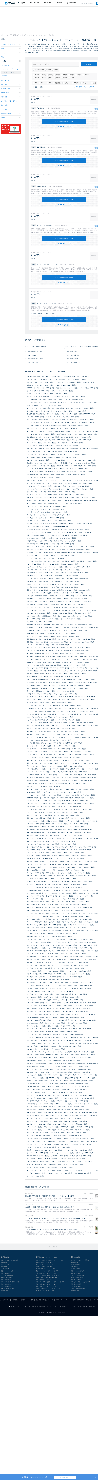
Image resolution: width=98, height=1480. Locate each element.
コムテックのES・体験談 (34, 1075)
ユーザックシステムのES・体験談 (37, 1057)
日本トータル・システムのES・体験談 (62, 691)
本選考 (48, 70)
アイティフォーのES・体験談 (57, 688)
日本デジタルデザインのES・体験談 (37, 780)
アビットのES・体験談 (50, 867)
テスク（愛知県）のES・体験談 (75, 769)
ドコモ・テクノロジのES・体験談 (63, 532)
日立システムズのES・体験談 (35, 417)
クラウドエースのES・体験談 (61, 1109)
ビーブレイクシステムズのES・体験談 (38, 913)
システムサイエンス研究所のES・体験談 (39, 1020)
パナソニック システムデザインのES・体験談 (40, 720)
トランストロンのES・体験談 (78, 598)
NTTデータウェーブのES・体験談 (37, 682)
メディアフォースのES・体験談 (83, 1006)
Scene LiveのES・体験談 (34, 1112)
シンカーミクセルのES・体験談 (75, 474)
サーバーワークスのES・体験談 (36, 1086)
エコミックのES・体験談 (56, 1057)
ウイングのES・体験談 (66, 1167)
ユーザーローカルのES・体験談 (73, 500)
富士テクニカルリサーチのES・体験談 (38, 902)
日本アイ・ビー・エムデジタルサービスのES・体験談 (43, 1098)
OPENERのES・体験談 (34, 792)
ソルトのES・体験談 (90, 775)
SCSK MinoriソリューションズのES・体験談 (80, 939)
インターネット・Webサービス (10, 69)
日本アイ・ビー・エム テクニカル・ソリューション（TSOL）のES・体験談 (49, 520)
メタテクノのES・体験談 (70, 1003)
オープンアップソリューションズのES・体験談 (78, 1150)
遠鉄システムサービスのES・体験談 (60, 829)
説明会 (55, 70)
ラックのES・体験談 (71, 483)
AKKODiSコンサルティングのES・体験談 (39, 489)
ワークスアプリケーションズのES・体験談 (68, 382)
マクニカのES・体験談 (33, 451)
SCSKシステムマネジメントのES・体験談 (79, 1161)
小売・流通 (11, 109)
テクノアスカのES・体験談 (53, 838)
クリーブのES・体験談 (88, 795)
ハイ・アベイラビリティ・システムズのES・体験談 (73, 630)
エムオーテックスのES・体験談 (86, 610)
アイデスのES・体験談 (62, 916)
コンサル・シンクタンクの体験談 (80, 1260)
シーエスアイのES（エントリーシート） (37, 352)
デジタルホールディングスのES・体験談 (57, 1095)
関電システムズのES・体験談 (35, 535)
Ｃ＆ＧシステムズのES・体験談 (58, 751)
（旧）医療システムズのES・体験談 (79, 974)
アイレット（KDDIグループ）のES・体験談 (40, 1063)
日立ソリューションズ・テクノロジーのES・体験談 (68, 593)
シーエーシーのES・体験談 (49, 775)
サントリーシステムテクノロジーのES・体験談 (53, 783)
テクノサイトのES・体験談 (57, 951)
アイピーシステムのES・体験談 (62, 942)
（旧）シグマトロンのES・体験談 (77, 1023)
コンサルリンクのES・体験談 (75, 1141)
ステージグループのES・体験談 (53, 1075)
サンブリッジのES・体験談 (35, 1095)
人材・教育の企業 (6, 1273)
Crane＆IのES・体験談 (88, 1055)
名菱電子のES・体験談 (68, 610)
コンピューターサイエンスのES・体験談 (39, 1124)
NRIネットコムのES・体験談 (68, 1031)
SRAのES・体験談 (54, 682)
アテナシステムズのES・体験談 (72, 838)
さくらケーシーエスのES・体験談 (60, 1014)
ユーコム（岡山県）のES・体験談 (37, 930)
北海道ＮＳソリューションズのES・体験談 (39, 749)
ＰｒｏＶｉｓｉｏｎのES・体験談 (88, 708)
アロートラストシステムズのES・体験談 (63, 902)
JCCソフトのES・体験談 (61, 760)
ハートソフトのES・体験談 (76, 734)
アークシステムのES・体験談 (59, 1080)
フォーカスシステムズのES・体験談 (85, 847)
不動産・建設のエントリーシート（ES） (47, 1277)
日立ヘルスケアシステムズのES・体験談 (57, 907)
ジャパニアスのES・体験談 (35, 1023)
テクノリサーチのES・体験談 (35, 953)
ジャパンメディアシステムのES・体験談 (68, 720)
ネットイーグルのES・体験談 (49, 910)
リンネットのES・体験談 (68, 844)
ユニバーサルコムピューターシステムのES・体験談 (70, 1063)
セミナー (66, 83)
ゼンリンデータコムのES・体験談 (56, 1066)
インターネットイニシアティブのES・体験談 (80, 419)
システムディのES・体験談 (35, 1037)
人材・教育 (11, 84)
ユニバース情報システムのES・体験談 (53, 850)
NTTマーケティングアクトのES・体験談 (52, 474)
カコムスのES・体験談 (33, 904)
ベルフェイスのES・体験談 (50, 1083)
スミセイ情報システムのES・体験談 (67, 448)
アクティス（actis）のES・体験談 (65, 1069)
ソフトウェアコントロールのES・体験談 (85, 434)
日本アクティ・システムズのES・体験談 (63, 725)
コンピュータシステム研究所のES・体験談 (66, 815)
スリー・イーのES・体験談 (79, 668)
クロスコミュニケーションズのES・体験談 (39, 876)
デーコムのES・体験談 (66, 896)
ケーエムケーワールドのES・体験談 (37, 679)
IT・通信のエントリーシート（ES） (45, 1268)
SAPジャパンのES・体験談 (69, 414)
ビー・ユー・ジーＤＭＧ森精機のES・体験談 (40, 723)
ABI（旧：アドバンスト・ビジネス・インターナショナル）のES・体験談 (48, 801)
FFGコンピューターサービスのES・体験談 (58, 873)
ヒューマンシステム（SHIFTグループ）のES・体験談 (62, 988)
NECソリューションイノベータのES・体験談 (40, 393)
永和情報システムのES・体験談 (36, 734)
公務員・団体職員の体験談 (78, 1288)
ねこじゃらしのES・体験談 (67, 699)
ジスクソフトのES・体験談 (70, 1037)
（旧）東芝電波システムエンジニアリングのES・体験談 (43, 705)
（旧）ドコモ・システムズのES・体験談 (39, 532)
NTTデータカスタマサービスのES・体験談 (69, 466)
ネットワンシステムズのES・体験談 (37, 419)
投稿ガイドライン (16, 1306)
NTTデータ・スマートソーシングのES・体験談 (75, 529)
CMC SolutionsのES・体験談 (78, 884)
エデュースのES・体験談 (77, 852)
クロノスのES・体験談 (49, 630)
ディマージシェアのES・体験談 (79, 662)
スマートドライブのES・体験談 (78, 1101)
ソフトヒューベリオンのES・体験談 (37, 1014)
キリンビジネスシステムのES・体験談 (70, 775)
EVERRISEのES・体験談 (53, 665)
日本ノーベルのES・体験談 (61, 818)
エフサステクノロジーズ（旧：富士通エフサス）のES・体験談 (45, 408)
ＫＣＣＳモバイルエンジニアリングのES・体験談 (68, 812)
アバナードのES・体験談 (34, 1060)
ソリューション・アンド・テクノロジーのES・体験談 (69, 731)
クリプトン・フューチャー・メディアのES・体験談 (42, 497)
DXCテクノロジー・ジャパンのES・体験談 (68, 1118)
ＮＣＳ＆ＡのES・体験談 (52, 1037)
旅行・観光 (11, 97)
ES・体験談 (47, 3)
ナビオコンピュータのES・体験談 (55, 737)
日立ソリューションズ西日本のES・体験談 (39, 812)
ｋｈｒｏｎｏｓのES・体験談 (77, 783)
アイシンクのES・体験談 (34, 1130)
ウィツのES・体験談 (52, 1031)
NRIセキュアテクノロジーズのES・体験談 (82, 1138)
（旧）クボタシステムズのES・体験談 (57, 535)
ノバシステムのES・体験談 (35, 962)
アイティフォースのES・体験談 (36, 795)
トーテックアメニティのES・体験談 (65, 708)
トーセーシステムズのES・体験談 (54, 971)
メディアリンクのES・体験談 (86, 679)
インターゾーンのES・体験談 (57, 1106)
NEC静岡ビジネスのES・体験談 (36, 827)
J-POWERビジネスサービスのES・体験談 (39, 486)
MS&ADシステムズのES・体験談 (62, 613)
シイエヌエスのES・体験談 (70, 890)
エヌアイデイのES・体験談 (83, 437)
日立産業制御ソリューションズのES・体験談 (40, 572)
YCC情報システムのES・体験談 (69, 997)
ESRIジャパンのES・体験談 (35, 899)
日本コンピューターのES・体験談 (55, 962)
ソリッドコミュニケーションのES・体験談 (73, 953)
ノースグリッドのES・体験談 (86, 699)
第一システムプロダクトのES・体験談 (38, 847)
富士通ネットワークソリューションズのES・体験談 (42, 463)
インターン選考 (38, 70)
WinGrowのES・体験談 (67, 1083)
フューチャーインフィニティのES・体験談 (39, 815)
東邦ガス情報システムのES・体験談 (37, 590)
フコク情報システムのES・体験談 (59, 980)
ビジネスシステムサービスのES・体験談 (85, 1104)
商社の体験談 (74, 1266)
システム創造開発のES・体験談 (75, 1017)
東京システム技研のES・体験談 (36, 870)
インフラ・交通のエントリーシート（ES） (47, 1275)
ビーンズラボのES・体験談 (62, 749)
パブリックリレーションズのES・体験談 (65, 694)
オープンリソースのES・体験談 (74, 399)
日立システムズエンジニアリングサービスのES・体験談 (71, 572)
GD (49, 83)
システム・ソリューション (9, 72)
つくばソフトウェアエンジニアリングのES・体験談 (69, 858)
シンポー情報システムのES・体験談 (58, 870)
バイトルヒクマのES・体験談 (72, 1046)
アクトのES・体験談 (64, 1147)
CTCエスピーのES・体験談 (63, 1104)
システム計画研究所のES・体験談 (37, 688)
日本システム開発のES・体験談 (84, 754)
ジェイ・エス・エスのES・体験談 (37, 803)
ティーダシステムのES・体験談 (71, 705)
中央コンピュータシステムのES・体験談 (79, 440)
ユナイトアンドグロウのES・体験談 (81, 1095)
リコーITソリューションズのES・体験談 (39, 613)
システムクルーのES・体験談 (35, 824)
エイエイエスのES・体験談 (81, 873)
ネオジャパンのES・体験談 (58, 506)
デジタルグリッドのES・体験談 (72, 1170)
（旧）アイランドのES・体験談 (75, 827)
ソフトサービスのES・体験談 (35, 1031)
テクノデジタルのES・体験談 (81, 1008)
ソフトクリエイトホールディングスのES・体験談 (41, 659)
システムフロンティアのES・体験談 (81, 907)
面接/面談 (57, 83)
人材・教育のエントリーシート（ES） (46, 1273)
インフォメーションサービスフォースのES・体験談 (77, 809)
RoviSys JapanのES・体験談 (82, 1173)
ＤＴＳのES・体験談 (33, 422)
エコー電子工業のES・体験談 (35, 653)
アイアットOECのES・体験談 (53, 1164)
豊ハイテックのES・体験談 (35, 737)
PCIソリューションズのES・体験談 (37, 676)
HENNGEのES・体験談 (84, 1069)
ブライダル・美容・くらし (11, 101)
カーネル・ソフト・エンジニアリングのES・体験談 (69, 968)
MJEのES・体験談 (32, 671)
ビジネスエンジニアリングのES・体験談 (82, 642)
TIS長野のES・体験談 (77, 561)
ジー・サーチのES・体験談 (84, 596)
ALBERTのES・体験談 (67, 1127)
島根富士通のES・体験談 (60, 598)
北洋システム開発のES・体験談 (36, 948)
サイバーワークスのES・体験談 (76, 737)
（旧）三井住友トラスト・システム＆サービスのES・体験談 (45, 399)
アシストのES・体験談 (56, 676)
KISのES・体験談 (32, 783)
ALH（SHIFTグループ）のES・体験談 (74, 665)
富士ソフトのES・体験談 (69, 457)
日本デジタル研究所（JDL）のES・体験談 (71, 495)
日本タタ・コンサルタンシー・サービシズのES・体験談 (43, 396)
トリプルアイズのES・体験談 (84, 1127)
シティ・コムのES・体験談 (88, 1003)
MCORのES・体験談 (52, 1055)
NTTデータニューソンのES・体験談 (57, 824)
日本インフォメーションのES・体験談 (38, 852)
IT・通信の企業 (5, 1268)
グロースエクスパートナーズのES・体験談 (73, 904)
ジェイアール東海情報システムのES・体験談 (63, 590)
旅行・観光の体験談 (76, 1279)
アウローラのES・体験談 (86, 1052)
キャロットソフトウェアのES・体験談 (38, 777)
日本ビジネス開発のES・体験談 (36, 991)
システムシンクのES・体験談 (35, 1003)
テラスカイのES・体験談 (34, 503)
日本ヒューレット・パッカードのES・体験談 (40, 382)
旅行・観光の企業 (6, 1279)
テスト (42, 83)
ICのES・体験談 (49, 878)
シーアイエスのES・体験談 (88, 777)
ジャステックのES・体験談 (86, 422)
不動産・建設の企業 (6, 1277)
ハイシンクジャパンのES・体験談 (68, 714)
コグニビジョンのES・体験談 (85, 789)
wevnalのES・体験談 (82, 1083)
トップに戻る (52, 1246)
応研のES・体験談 (53, 1026)
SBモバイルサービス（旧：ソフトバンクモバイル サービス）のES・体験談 (49, 480)
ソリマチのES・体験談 (54, 795)
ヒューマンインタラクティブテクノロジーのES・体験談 (43, 809)
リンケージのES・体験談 (53, 1003)
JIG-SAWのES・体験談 (88, 497)
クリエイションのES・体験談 (79, 864)
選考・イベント (34, 3)
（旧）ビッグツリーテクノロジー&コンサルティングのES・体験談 (77, 671)
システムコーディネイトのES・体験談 (86, 682)
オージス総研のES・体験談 (83, 532)
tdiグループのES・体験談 (68, 422)
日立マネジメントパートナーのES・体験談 (61, 596)
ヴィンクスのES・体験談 (47, 798)
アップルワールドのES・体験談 (36, 1173)
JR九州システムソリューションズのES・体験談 (62, 538)
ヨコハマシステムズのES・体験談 (37, 751)
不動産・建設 (11, 92)
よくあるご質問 (29, 1306)
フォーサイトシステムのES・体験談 (81, 780)
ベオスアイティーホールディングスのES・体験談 (41, 1147)
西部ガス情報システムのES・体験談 (37, 544)
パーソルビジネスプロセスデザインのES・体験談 (41, 402)
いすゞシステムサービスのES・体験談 (38, 526)
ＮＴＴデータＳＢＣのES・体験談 (37, 1006)
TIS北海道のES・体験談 (34, 564)
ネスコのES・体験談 (62, 1115)
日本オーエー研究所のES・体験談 (37, 922)
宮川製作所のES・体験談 (52, 887)
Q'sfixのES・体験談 (84, 590)
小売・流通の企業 (6, 1286)
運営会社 (15, 1300)
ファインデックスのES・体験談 (59, 780)
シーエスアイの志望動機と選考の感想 (36, 346)
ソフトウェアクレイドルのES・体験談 (64, 746)
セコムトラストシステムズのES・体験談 (62, 544)
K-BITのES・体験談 (61, 723)
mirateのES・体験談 (53, 1086)
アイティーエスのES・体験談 (35, 873)
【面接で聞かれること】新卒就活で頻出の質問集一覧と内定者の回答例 (51, 1229)
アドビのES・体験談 (33, 1101)
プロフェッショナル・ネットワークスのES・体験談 (68, 1000)
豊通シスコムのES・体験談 (35, 549)
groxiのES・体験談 (85, 1144)
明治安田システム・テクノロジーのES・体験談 (41, 428)
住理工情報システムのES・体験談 (37, 1040)
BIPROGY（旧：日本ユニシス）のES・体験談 (40, 388)
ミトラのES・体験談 (81, 772)
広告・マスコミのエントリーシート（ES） (47, 1271)
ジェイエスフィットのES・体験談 (55, 549)
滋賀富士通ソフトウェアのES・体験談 (66, 575)
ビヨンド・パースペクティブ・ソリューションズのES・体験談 (76, 639)
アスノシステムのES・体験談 (52, 1060)
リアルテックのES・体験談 (35, 985)
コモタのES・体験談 (85, 1029)
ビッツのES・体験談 (33, 775)
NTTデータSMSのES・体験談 (60, 526)
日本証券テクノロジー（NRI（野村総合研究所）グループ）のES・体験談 (67, 650)
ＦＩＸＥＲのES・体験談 (34, 1043)
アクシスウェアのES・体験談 (35, 665)
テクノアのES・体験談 (33, 850)
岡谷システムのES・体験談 (59, 852)
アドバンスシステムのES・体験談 (72, 922)
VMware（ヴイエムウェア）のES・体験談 (66, 627)
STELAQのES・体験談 (50, 1158)
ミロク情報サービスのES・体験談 (55, 471)
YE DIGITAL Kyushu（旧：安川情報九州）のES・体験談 (43, 890)
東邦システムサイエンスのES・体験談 (38, 841)
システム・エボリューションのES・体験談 (78, 1057)
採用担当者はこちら (43, 1306)
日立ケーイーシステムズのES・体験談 (83, 1014)
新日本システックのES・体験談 (80, 916)
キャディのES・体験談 (47, 1101)
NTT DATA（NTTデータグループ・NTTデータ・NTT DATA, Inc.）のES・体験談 (65, 376)
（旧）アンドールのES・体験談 (82, 985)
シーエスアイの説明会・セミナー (35, 358)
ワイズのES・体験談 (33, 714)
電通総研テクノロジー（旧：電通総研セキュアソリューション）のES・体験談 (50, 624)
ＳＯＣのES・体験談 (60, 974)
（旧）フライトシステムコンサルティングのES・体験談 (43, 1034)
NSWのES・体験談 (32, 474)
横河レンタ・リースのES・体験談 (69, 497)
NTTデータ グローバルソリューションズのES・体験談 (43, 529)
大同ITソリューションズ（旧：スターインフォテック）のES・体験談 (47, 766)
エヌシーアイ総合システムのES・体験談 (79, 832)
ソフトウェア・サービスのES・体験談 (77, 469)
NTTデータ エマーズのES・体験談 (78, 1066)
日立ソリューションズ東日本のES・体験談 (77, 567)
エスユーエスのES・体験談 (76, 1106)
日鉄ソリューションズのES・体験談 (62, 391)
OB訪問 (75, 83)
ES (35, 83)
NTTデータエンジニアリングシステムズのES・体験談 (61, 893)
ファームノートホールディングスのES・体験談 (41, 636)
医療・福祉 (11, 105)
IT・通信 (11, 61)
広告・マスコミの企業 (7, 1271)
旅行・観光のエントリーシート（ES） (46, 1279)
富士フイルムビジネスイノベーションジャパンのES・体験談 (45, 483)
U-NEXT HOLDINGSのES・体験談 (65, 385)
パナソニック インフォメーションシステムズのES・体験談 (45, 567)
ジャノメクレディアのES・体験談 (72, 887)
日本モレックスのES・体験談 (66, 492)
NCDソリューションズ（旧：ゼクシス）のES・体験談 (43, 881)
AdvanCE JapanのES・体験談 (36, 821)
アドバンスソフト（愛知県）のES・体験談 (65, 1144)
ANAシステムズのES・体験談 (83, 523)
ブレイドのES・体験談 (50, 699)
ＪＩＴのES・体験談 (83, 902)
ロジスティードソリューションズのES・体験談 (41, 454)
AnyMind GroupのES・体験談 (35, 1066)
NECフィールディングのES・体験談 (72, 607)
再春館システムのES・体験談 (64, 994)
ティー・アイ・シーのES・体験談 (63, 1011)
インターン (84, 83)
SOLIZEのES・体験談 (70, 451)
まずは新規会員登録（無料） (64, 121)
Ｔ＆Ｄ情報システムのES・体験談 (37, 980)
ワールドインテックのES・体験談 (61, 702)
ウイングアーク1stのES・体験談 (58, 930)
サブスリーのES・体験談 (34, 699)
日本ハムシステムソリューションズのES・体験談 (41, 584)
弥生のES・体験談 (51, 896)
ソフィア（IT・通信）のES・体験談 (80, 1156)
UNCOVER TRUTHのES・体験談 (36, 662)
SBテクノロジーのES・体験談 (70, 1098)
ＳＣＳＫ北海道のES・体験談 (35, 832)
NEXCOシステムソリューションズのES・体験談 (41, 806)
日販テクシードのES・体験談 (71, 1060)
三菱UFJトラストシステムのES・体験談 (69, 806)
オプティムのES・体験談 (57, 1049)
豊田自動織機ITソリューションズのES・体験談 (56, 1089)
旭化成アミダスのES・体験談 (55, 1017)
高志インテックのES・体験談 (70, 564)
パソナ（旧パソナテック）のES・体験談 (61, 601)
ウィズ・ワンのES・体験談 (50, 904)
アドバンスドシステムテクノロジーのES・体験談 (77, 948)
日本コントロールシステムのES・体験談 (39, 1000)
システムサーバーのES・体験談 (84, 896)
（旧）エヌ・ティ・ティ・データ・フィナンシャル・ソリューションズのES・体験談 (52, 1052)
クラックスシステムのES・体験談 (81, 855)
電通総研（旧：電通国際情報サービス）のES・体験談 (43, 414)
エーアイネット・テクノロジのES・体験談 (39, 431)
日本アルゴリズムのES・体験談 (66, 728)
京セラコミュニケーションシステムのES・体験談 (41, 492)
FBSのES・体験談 (56, 757)
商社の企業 (4, 1266)
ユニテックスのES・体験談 (56, 769)
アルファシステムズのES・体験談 (37, 951)
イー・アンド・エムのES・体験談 (66, 878)
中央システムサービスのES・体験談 (80, 751)
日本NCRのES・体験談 (52, 1078)
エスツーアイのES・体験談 (35, 838)
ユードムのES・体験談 (77, 870)
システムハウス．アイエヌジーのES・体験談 (64, 777)
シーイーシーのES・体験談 (35, 469)
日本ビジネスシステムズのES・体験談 (73, 396)
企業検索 (23, 3)
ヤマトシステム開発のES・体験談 (78, 425)
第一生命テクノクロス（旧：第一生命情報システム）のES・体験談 (46, 411)
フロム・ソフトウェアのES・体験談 (37, 668)
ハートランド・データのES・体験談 (81, 919)
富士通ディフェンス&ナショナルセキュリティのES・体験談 (44, 1150)
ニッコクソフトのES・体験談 (35, 988)
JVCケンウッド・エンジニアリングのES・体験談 (41, 864)
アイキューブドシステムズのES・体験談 (39, 1144)
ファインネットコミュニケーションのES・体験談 (41, 1029)
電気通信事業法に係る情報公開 (82, 1300)
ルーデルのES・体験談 (47, 1115)
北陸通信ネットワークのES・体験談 (37, 581)
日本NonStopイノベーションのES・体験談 (39, 858)
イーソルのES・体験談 (33, 457)
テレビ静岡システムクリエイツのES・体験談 (55, 919)
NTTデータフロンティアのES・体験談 (78, 549)
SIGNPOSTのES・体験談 (34, 1164)
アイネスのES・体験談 (58, 460)
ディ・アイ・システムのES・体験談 (62, 847)
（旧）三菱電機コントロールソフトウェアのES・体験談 (43, 610)
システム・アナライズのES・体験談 (62, 772)
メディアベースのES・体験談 (69, 982)
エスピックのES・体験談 (64, 434)
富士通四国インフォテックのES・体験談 (39, 598)
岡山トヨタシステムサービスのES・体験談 (64, 913)
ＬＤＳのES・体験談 (76, 766)
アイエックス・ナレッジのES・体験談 (66, 445)
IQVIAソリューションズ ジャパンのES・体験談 (80, 408)
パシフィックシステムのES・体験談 (78, 486)
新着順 (92, 87)
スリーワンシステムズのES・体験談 (37, 740)
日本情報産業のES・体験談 (79, 535)
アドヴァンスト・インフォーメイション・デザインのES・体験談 (62, 792)
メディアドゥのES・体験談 (48, 671)
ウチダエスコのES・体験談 (85, 711)
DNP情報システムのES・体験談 (62, 546)
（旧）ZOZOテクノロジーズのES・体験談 (62, 679)
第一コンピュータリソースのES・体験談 (39, 746)
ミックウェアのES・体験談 (35, 907)
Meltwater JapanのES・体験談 (59, 642)
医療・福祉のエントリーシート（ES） (46, 1284)
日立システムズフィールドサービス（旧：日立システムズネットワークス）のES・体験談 (53, 570)
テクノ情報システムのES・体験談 (86, 876)
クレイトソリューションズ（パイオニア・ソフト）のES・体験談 (64, 899)
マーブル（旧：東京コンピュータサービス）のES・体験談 (44, 743)
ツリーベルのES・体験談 (34, 1127)
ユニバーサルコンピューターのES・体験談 (39, 717)
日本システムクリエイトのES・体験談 (60, 803)
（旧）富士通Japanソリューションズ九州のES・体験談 (43, 578)
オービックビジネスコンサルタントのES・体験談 (81, 460)
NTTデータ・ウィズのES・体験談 (68, 659)
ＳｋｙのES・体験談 (90, 466)
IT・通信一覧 (5, 66)
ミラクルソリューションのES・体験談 (56, 884)
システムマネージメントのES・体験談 (53, 685)
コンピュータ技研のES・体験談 (36, 1092)
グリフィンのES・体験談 (68, 881)
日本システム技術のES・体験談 (63, 754)
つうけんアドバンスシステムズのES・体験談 (58, 985)
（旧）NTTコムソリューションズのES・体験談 (41, 434)
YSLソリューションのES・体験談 (76, 927)
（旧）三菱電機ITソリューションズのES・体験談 (64, 581)
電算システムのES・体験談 (83, 1040)
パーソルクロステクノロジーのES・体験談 (39, 1138)
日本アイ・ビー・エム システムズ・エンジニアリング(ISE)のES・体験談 (48, 515)
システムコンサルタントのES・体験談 (64, 711)
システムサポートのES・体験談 (77, 656)
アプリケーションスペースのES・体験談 (39, 942)
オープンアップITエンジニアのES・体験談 (39, 968)
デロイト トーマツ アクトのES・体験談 (60, 1006)
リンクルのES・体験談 (33, 1083)
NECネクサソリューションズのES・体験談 (70, 443)
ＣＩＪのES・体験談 (81, 994)
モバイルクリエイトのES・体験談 (37, 786)
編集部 (23, 1300)
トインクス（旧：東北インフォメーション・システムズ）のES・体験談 (48, 561)
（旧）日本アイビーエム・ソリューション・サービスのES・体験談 (46, 425)
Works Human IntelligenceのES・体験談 (81, 1080)
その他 (71, 78)
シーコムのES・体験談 (81, 1011)
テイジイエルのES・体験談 (35, 893)
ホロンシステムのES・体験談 (35, 835)
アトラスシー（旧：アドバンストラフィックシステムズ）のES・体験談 (48, 965)
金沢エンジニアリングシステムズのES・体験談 (41, 728)
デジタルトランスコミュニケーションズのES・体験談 (43, 982)
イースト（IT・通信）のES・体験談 (37, 1132)
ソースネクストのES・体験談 (88, 659)
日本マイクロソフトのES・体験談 (37, 379)
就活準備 (59, 3)
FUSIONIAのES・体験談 (57, 1132)
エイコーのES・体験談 (54, 948)
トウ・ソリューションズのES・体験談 (38, 772)
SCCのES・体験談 (54, 786)
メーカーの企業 (5, 1264)
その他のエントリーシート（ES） (45, 1290)
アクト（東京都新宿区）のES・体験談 (38, 725)
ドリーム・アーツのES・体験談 (72, 977)
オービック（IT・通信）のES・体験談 (38, 391)
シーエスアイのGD (30, 355)
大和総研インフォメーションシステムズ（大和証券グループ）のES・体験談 (49, 936)
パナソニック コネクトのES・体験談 (50, 405)
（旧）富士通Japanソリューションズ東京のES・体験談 (43, 477)
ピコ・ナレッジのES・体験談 (35, 896)
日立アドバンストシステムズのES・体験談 (39, 974)
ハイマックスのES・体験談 (35, 471)
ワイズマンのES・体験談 (51, 997)
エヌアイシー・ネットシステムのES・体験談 (40, 1118)
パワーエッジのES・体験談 (72, 757)
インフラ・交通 (11, 88)
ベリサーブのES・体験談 (34, 971)
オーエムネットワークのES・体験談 (37, 1153)
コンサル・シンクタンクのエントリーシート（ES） (50, 1260)
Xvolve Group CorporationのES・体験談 (62, 1153)
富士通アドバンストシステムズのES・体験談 (40, 575)
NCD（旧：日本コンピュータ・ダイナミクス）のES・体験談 (64, 835)
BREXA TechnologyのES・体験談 (58, 662)
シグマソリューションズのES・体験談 (38, 945)
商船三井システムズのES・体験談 (37, 601)
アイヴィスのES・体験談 (72, 821)
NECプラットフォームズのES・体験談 (38, 460)
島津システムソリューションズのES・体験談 (67, 541)
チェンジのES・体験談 (50, 503)
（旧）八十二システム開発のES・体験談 (39, 711)
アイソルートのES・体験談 (50, 619)
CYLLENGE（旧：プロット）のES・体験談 (40, 708)
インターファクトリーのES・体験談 (37, 1121)
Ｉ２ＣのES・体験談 (55, 925)
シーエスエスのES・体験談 (35, 878)
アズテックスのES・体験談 (35, 884)
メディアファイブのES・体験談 (75, 653)
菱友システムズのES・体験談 (66, 616)
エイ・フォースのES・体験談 (35, 1176)
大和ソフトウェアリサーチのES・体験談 (61, 1040)
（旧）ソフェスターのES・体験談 (52, 451)
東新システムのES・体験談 (55, 821)
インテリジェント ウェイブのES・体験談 (39, 546)
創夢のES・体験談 (71, 933)
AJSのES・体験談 (91, 561)
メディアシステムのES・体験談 (70, 1055)
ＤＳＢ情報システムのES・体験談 (64, 876)
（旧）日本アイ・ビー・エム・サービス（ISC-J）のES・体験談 (46, 509)
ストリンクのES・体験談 (79, 1089)
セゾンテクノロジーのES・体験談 (55, 440)
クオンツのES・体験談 (76, 956)
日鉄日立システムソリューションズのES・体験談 (41, 639)
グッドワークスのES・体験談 (86, 867)
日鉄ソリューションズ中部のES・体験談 (39, 818)
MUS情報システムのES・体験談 (36, 956)
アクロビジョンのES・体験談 (55, 861)
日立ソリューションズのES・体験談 (66, 388)
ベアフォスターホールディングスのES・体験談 (84, 930)
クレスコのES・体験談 (85, 483)
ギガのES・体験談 (54, 922)
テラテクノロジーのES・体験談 (82, 829)
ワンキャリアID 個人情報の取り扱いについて (83, 1306)
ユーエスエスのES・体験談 (65, 798)
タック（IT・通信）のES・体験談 (78, 1124)
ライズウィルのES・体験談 (65, 697)
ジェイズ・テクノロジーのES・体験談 (38, 1161)
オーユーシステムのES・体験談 (57, 734)
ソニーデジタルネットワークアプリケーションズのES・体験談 (45, 933)
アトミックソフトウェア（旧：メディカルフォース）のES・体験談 (46, 1135)
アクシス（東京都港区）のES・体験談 (53, 1141)
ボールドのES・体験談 (33, 619)
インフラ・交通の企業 (7, 1275)
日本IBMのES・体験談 (33, 376)
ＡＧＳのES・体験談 (52, 953)
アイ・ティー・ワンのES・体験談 (83, 803)
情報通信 (4, 75)
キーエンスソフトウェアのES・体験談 (78, 648)
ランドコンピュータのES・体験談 (37, 925)
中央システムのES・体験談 (51, 564)
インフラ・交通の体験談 (77, 1275)
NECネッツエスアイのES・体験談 (67, 428)
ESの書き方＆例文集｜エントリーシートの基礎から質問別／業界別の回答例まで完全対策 (57, 1218)
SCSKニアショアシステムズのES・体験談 (39, 927)
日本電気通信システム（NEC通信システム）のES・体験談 (67, 604)
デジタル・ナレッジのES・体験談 (85, 697)
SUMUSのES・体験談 (59, 1124)
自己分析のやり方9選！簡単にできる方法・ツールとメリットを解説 (49, 1196)
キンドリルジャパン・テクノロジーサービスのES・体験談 (44, 1170)
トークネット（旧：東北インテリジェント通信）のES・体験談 (45, 558)
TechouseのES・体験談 (75, 1135)
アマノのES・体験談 (56, 1121)
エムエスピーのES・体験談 (61, 489)
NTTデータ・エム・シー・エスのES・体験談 (40, 552)
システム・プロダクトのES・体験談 (37, 1046)
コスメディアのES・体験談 (67, 867)
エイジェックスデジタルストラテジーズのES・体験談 (74, 1130)
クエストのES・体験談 (61, 1138)
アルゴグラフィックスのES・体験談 (82, 489)
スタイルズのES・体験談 (85, 881)
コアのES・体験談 (73, 959)
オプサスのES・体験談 (87, 1098)
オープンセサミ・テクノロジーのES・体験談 (40, 994)
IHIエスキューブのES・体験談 (62, 1008)
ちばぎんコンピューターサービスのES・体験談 (41, 697)
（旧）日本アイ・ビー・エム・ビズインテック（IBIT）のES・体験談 (47, 512)
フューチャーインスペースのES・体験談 (63, 841)
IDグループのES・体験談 (84, 616)
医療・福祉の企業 (6, 1284)
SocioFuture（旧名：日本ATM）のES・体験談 (40, 633)
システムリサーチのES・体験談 (54, 469)
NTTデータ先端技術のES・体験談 (65, 552)
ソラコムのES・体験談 (58, 1161)
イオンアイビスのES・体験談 (55, 653)
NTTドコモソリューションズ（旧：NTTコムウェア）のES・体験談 (77, 402)
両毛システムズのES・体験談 (35, 861)
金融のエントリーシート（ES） (44, 1262)
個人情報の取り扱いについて (44, 1300)
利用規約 (30, 1300)
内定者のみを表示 (80, 87)
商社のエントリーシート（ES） (44, 1266)
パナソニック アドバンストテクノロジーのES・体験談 (43, 844)
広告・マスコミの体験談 (77, 1271)
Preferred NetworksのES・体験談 (87, 1075)
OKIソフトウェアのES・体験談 (70, 763)
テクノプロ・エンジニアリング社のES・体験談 (75, 1086)
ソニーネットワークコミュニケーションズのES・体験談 (43, 607)
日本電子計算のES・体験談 (62, 431)
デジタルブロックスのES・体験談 (74, 1164)
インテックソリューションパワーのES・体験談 (41, 466)
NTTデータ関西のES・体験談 (51, 457)
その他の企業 (4, 1290)
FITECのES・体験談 (50, 443)
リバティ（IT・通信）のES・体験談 (72, 1034)
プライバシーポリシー (62, 1300)
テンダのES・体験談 (67, 437)
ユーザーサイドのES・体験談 (75, 951)
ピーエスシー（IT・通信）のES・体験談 (39, 1109)
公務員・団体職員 (11, 113)
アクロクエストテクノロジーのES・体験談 (39, 622)
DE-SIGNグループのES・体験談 (59, 668)
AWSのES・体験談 (55, 1046)
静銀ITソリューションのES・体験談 (77, 962)
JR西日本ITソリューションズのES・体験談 (39, 541)
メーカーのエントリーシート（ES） (46, 1264)
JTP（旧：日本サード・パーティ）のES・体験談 (71, 454)
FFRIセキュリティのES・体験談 (36, 500)
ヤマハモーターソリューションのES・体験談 (71, 584)
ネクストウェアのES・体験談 (79, 965)
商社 (11, 57)
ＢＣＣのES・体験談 (33, 910)
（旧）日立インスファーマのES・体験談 (39, 593)
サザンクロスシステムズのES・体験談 (71, 910)
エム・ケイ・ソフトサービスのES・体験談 (39, 760)
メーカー (11, 53)
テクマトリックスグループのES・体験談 (81, 723)
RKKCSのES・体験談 (86, 982)
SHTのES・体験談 (61, 1101)
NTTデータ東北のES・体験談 (56, 1092)
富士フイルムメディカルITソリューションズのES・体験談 (44, 977)
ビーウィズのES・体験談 (34, 997)
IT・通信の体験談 (75, 1268)
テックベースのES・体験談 (61, 1020)
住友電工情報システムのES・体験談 (37, 587)
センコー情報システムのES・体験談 (37, 829)
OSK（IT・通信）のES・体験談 (84, 798)
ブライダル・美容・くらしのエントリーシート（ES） (50, 1282)
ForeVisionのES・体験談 (87, 1078)
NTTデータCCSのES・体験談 (83, 624)
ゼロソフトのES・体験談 (34, 867)
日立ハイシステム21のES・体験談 (37, 596)
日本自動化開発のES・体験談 (35, 1017)
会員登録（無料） (65, 1477)
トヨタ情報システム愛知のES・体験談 (78, 685)
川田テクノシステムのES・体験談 (76, 1132)
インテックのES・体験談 (57, 419)
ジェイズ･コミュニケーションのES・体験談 (72, 1158)
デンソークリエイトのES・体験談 (84, 546)
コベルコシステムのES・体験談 (36, 538)
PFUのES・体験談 (32, 405)
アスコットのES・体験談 (88, 959)
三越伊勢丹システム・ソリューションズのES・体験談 (81, 861)
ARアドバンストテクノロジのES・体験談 (39, 694)
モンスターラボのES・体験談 (35, 1055)
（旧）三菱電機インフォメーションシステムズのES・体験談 (77, 463)
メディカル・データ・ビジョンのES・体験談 (40, 916)
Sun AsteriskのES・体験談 (75, 1092)
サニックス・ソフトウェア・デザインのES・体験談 (59, 1043)
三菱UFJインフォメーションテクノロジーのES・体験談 (62, 417)
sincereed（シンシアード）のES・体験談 (60, 1173)
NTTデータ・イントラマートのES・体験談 (39, 627)
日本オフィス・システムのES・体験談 (38, 645)
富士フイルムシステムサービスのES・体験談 (75, 578)
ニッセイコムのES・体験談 (56, 827)
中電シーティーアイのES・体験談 (56, 656)
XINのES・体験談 (91, 1141)
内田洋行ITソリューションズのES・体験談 (79, 471)
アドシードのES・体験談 (34, 1158)
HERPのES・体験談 (33, 1115)
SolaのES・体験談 (51, 1167)
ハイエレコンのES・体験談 (71, 795)
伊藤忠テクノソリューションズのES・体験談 (40, 385)
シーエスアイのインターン (33, 362)
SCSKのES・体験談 (88, 382)
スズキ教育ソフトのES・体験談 (72, 743)
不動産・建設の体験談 (77, 1277)
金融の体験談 (74, 1262)
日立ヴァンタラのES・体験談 (84, 1153)
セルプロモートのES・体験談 (59, 1156)
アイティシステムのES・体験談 (63, 717)
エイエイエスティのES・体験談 (67, 1029)
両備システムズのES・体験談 (35, 656)
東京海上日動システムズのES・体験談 (68, 636)
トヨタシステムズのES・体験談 (65, 633)
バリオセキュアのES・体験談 (80, 1109)
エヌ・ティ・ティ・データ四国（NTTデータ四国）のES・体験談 (46, 648)
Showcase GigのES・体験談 (35, 1078)
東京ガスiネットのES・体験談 (50, 422)
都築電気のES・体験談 (49, 616)
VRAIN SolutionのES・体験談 (35, 1167)
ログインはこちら (64, 126)
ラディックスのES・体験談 (35, 887)
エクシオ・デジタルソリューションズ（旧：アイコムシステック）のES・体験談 (50, 789)
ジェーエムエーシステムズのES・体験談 (79, 850)
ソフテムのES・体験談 (79, 749)
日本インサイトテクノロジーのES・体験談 (60, 991)
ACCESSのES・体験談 (55, 500)
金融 (11, 48)
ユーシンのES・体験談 (33, 685)
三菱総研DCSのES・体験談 (87, 414)
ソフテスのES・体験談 (33, 919)
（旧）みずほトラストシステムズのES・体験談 (64, 587)
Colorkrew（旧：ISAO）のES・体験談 (75, 1121)
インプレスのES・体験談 (67, 1026)
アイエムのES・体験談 (33, 1089)
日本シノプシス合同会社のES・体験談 (38, 691)
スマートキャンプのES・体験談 (53, 1112)
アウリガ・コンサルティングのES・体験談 (64, 945)
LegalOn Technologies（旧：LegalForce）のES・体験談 (80, 1112)
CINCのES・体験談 (70, 1075)
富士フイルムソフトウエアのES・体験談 (39, 1011)
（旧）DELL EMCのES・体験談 (76, 379)
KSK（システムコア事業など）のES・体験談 (40, 445)
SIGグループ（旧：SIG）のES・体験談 (38, 855)
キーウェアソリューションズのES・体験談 (78, 971)
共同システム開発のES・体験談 (36, 769)
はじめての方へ (4, 1300)
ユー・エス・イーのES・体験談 (80, 760)
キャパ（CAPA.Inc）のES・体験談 (61, 1072)
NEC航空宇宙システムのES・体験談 (37, 604)
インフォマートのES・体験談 (60, 855)
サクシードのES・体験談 (51, 1127)
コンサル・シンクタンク (11, 44)
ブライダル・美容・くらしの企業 (10, 1282)
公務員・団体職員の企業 (7, 1288)
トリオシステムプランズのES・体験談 (84, 942)
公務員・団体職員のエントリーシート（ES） (48, 1288)
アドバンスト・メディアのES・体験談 (70, 503)
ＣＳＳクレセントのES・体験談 (36, 1026)
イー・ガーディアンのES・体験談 (37, 1106)
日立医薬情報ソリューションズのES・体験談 (40, 1104)
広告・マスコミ (11, 80)
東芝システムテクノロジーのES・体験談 (39, 731)
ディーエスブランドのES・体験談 (58, 956)
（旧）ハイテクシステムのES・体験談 (38, 757)
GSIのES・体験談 (59, 927)
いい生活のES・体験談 (33, 630)
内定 (93, 83)
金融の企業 (4, 1262)
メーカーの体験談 (75, 1264)
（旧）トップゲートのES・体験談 (70, 619)
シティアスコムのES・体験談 (35, 650)
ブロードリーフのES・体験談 (60, 645)
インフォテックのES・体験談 (80, 801)
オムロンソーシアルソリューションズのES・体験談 (42, 495)
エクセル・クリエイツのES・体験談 (37, 1049)
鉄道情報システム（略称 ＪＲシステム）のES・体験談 (43, 437)
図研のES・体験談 (85, 988)
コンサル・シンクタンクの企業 (9, 1260)
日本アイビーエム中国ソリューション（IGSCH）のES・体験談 (45, 518)
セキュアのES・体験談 (33, 1141)
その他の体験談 (75, 1290)
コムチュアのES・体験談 (34, 443)
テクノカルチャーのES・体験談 (80, 818)
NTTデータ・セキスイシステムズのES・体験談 (41, 555)
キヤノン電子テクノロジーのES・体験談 (39, 1008)
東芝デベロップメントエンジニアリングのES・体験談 (43, 763)
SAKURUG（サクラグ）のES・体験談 (38, 1072)
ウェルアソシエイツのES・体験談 (55, 1023)
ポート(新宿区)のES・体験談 (69, 1078)
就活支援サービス (71, 3)
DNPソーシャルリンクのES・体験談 (37, 1080)
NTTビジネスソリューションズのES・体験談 (83, 1115)
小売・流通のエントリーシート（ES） (46, 1286)
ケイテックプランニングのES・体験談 (38, 702)
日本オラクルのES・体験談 (57, 379)
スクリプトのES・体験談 (48, 714)
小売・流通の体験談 (76, 1286)
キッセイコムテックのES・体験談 (78, 688)
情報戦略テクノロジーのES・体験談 (57, 674)
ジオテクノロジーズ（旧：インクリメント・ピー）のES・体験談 (46, 939)
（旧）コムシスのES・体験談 (82, 613)
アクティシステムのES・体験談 (88, 945)
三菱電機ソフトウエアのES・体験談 (37, 642)
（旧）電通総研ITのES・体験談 (55, 832)
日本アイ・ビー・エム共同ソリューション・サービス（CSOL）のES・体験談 (50, 523)
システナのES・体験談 (33, 616)
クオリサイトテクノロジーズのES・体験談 (83, 1020)
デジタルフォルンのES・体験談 (36, 959)
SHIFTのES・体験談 (62, 393)
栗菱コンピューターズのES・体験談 (60, 740)
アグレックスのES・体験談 (35, 440)
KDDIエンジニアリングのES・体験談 (38, 1156)
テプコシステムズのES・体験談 (66, 555)
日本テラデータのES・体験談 (77, 411)
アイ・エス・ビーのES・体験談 (57, 959)
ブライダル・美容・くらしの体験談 (80, 1282)
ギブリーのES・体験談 (72, 676)
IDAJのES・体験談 (32, 798)
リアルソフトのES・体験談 (82, 1072)
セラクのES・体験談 (60, 486)
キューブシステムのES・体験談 (79, 824)
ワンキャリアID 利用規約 (59, 1306)
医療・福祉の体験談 (76, 1284)
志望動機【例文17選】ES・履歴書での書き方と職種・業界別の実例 (49, 1207)
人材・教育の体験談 (76, 1273)
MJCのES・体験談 (63, 864)
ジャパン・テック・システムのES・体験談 (39, 754)
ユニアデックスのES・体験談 (35, 674)
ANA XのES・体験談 (50, 1130)
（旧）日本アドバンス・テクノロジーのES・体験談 (78, 925)
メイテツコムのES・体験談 (83, 601)
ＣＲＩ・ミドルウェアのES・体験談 (37, 506)
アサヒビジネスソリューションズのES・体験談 (41, 448)
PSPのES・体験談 (67, 682)
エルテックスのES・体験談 (78, 674)
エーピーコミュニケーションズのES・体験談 (40, 1069)
